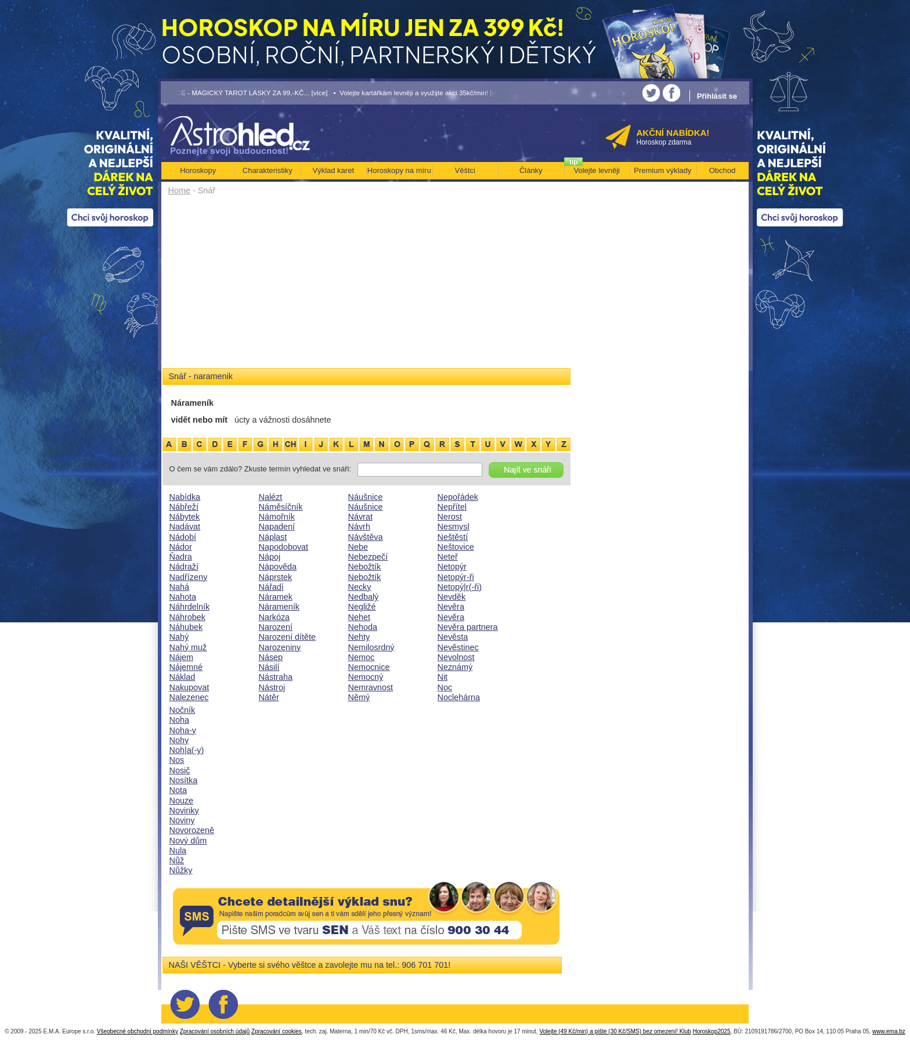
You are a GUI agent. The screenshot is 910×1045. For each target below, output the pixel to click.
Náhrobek (187, 617)
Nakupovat (189, 687)
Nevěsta (453, 637)
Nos (177, 760)
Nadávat (185, 526)
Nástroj (272, 687)
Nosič (179, 770)
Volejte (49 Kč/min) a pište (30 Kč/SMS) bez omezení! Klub (615, 1031)
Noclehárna (459, 697)
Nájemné (186, 667)
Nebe (358, 547)
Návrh (359, 526)
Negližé (362, 606)
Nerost (450, 516)
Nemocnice (369, 667)
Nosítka (183, 780)
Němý (359, 697)
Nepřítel (452, 506)
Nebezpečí (368, 556)
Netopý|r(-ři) (460, 587)
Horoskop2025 (711, 1031)
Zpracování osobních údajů (215, 1031)
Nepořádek (458, 497)
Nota (178, 790)
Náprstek (275, 577)
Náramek (275, 596)
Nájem (181, 657)
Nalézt (271, 497)
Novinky (184, 810)
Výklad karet (333, 170)
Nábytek (184, 516)
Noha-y (182, 730)
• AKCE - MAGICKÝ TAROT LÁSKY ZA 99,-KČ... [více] (244, 92)
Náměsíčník (281, 506)
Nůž (177, 860)
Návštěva (365, 537)
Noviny (182, 820)
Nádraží (183, 566)
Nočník (182, 710)
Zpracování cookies (276, 1031)
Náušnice (365, 497)
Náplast (273, 537)
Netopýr (452, 566)
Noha (179, 720)
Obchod (722, 170)
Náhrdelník (189, 606)
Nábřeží (183, 506)
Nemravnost (370, 687)
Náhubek (186, 627)
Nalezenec (189, 697)
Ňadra (180, 556)
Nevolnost (456, 657)
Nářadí (271, 587)
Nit (443, 677)
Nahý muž (188, 647)
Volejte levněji (597, 170)
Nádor (180, 547)
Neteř (448, 556)
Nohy (179, 740)
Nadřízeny (188, 577)
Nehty (359, 637)
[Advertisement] (366, 285)
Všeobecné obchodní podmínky (137, 1031)
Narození (275, 627)
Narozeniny (280, 647)
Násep (271, 657)
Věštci (465, 170)
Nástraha (275, 677)
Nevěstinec (458, 647)
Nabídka (185, 497)
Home (179, 190)
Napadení (277, 526)
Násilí (269, 667)
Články (531, 170)
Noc (445, 687)
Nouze (181, 800)
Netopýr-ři (456, 577)
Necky (359, 587)
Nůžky (181, 870)
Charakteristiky (267, 170)
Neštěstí (453, 537)
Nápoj (270, 556)
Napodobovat (284, 547)
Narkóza (274, 617)
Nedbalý (363, 596)
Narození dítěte (287, 637)
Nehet (359, 617)
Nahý (179, 637)
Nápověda (278, 566)
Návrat (360, 516)
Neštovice (456, 547)
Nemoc (361, 657)
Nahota (182, 596)
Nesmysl (454, 526)
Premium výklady (662, 170)
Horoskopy (198, 170)
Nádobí (182, 537)
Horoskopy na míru (399, 170)
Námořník (277, 516)
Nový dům (188, 840)
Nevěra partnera (468, 627)
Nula (178, 850)
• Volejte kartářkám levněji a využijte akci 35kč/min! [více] (419, 92)
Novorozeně (192, 830)
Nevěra (451, 606)
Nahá (179, 587)
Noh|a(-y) (186, 750)
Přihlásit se (717, 96)
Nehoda (362, 627)
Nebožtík (364, 566)
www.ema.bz (888, 1031)
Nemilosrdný (371, 647)
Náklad (182, 677)
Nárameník (279, 606)
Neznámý (455, 667)
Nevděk (452, 596)
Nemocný (366, 677)
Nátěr (269, 697)
